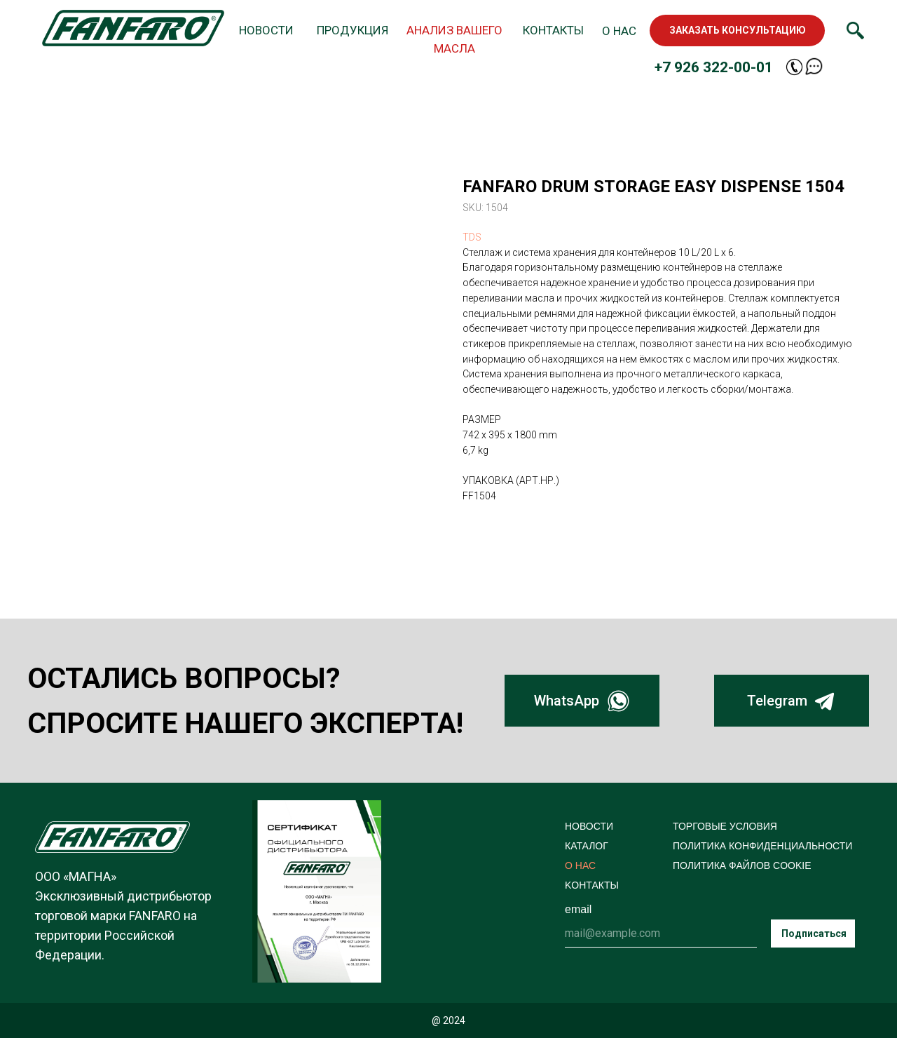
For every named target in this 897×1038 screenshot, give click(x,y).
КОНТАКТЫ (553, 30)
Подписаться (814, 933)
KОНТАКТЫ (592, 885)
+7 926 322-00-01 (714, 67)
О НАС (619, 31)
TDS (472, 237)
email (578, 909)
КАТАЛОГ (586, 845)
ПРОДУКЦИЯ (352, 30)
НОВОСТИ (266, 30)
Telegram (777, 700)
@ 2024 (448, 1020)
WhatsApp (566, 700)
